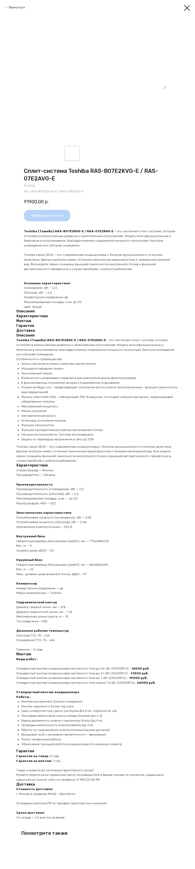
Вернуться (17, 7)
